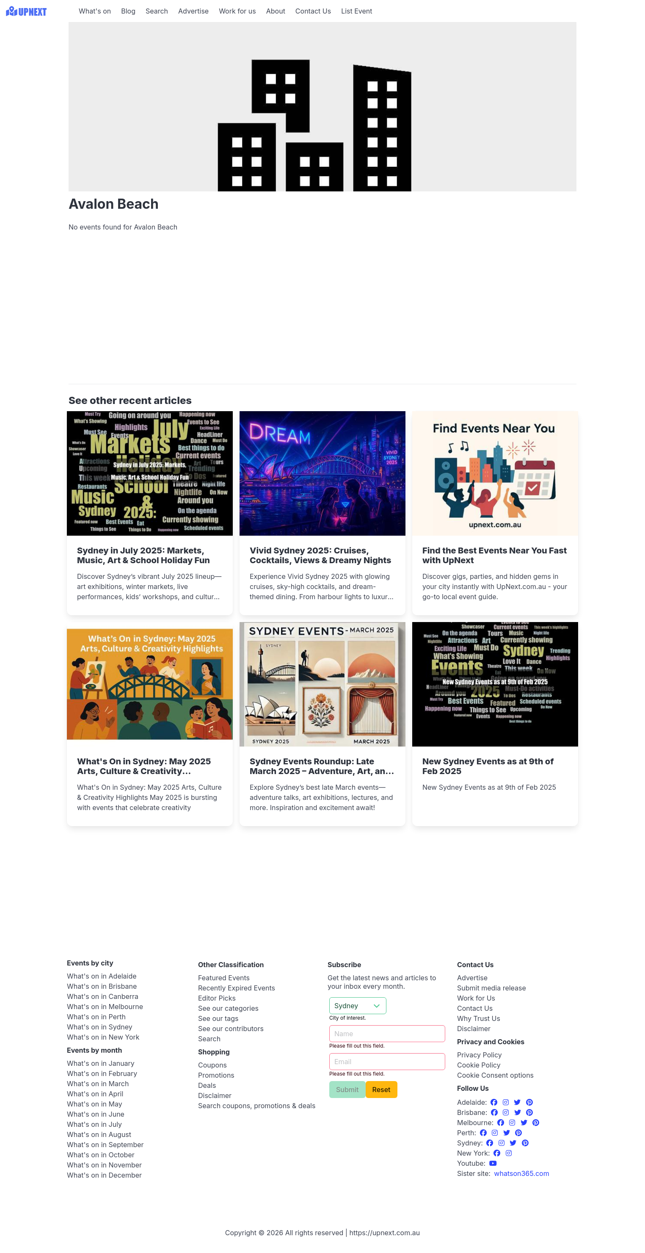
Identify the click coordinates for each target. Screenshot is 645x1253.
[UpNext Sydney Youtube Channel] (493, 1163)
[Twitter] (518, 1102)
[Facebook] (495, 1102)
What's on (95, 11)
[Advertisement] (322, 311)
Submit (347, 1089)
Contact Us (313, 11)
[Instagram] (507, 1102)
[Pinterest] (529, 1102)
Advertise (193, 11)
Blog (128, 11)
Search (157, 11)
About (275, 11)
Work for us (237, 11)
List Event (356, 11)
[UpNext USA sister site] (521, 1173)
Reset (381, 1089)
